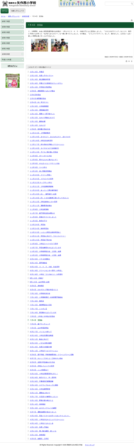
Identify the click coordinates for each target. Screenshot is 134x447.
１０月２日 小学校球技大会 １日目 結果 (45, 255)
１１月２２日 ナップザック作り (41, 182)
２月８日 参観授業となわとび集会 (42, 91)
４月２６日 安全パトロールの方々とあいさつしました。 (50, 416)
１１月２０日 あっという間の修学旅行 (44, 190)
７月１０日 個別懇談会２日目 (41, 305)
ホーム (4, 11)
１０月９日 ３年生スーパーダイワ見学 (44, 244)
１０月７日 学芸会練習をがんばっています (45, 247)
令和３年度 (6, 43)
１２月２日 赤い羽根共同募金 (41, 171)
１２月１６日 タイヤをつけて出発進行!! (44, 148)
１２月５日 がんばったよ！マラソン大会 (45, 163)
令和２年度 (6, 49)
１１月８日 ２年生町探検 (39, 209)
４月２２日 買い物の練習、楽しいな (43, 431)
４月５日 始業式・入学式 (39, 439)
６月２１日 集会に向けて (39, 339)
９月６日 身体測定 (37, 286)
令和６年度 (6, 27)
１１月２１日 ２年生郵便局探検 (41, 186)
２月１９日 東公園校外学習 (40, 79)
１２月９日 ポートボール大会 (41, 156)
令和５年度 (6, 32)
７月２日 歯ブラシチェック (40, 324)
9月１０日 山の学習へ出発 (39, 282)
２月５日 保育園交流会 (38, 98)
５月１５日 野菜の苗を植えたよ (41, 400)
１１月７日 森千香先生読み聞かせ (42, 213)
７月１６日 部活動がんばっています (43, 312)
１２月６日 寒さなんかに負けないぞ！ (44, 160)
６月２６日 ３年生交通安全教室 (41, 335)
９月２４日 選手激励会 (38, 263)
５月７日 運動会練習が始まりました (43, 412)
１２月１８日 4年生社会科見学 (41, 140)
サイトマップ (89, 445)
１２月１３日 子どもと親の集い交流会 (44, 152)
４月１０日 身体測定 (37, 435)
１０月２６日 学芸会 (37, 224)
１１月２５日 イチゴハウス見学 (41, 179)
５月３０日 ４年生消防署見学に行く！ (44, 374)
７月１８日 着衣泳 (37, 301)
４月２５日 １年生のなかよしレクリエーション (47, 419)
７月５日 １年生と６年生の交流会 (42, 316)
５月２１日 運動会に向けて (40, 393)
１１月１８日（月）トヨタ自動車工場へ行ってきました (49, 198)
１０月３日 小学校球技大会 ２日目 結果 (45, 251)
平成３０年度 (6, 59)
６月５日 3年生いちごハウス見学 (42, 366)
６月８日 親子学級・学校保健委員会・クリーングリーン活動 (52, 354)
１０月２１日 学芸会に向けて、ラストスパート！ (48, 236)
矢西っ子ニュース (17, 11)
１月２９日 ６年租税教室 (39, 106)
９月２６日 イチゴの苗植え (40, 259)
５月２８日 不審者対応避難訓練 (41, 381)
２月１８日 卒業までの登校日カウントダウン (46, 83)
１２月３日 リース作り (38, 167)
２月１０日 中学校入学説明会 (41, 87)
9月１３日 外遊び (36, 278)
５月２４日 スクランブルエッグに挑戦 (44, 385)
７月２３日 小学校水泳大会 (40, 293)
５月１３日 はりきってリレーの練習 (43, 408)
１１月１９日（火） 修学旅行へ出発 (43, 194)
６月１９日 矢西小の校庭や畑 (41, 347)
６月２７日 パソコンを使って (41, 332)
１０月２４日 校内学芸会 (39, 228)
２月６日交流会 (35, 95)
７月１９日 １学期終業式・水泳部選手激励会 (46, 297)
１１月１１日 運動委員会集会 (41, 205)
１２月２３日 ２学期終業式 (40, 133)
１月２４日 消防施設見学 (39, 110)
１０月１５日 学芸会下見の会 (41, 240)
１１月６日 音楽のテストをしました (43, 217)
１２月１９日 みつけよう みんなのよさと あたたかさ (50, 137)
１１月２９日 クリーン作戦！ (41, 175)
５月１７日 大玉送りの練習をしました (44, 396)
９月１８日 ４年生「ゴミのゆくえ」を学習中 (46, 274)
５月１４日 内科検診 (37, 404)
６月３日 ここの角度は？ (39, 370)
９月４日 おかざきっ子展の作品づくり (44, 290)
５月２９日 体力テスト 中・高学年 (43, 377)
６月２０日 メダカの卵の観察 (41, 343)
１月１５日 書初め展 (37, 121)
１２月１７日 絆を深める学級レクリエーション (47, 144)
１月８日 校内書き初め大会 (40, 129)
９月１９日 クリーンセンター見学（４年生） (46, 270)
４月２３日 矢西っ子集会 (39, 427)
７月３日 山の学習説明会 (39, 328)
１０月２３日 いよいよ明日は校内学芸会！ (45, 232)
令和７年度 (6, 21)
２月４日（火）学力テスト (39, 102)
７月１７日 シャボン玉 (38, 309)
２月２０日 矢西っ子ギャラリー (41, 75)
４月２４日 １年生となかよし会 (41, 423)
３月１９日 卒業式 (37, 72)
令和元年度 (25, 16)
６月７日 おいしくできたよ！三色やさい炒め (46, 358)
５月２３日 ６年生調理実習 (40, 389)
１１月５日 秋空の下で (38, 221)
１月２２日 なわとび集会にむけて (42, 117)
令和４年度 (6, 38)
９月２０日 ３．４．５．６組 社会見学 (45, 267)
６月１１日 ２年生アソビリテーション (44, 351)
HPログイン (12, 66)
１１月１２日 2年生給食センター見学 (43, 202)
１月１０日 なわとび (37, 125)
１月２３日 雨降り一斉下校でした (42, 114)
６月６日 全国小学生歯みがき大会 (42, 362)
